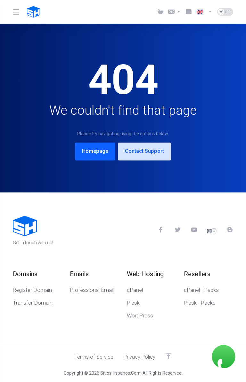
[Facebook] (161, 229)
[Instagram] (211, 231)
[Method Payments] (188, 12)
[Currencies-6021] (174, 12)
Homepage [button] (93, 151)
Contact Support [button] (146, 151)
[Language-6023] (204, 12)
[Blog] (230, 229)
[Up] (170, 355)
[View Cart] (160, 12)
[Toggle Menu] (16, 11)
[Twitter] (177, 229)
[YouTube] (193, 229)
